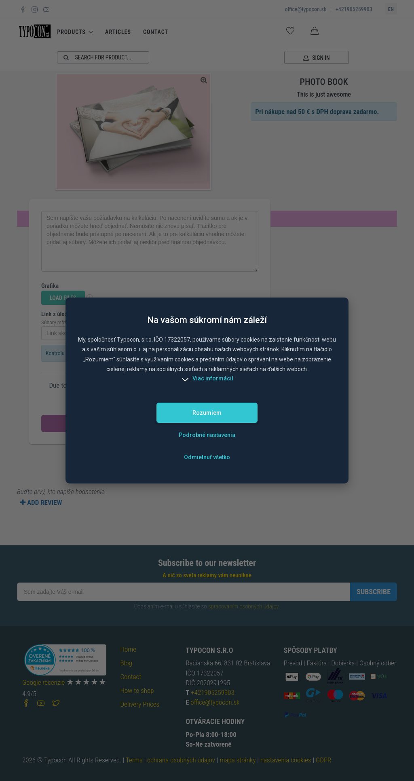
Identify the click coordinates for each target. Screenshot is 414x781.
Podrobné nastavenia (207, 435)
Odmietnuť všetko (207, 457)
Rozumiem (207, 412)
